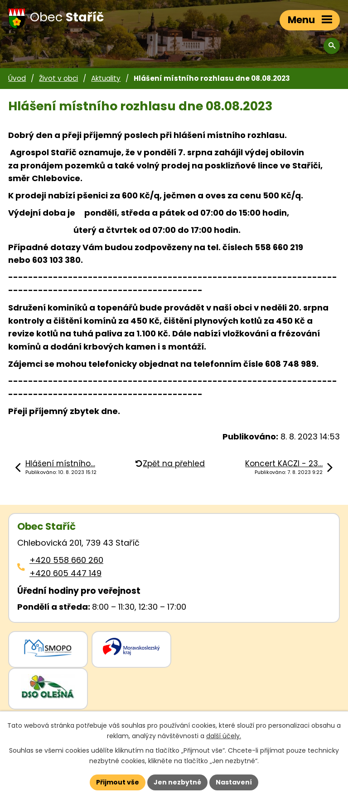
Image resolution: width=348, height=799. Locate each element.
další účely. (223, 735)
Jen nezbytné (177, 782)
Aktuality (106, 78)
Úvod (17, 78)
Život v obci (58, 78)
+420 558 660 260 (66, 560)
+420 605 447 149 (65, 573)
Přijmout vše (117, 782)
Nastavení (234, 782)
